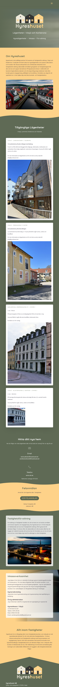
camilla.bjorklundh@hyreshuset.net (29, 458)
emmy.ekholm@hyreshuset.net (29, 456)
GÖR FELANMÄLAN (29, 498)
